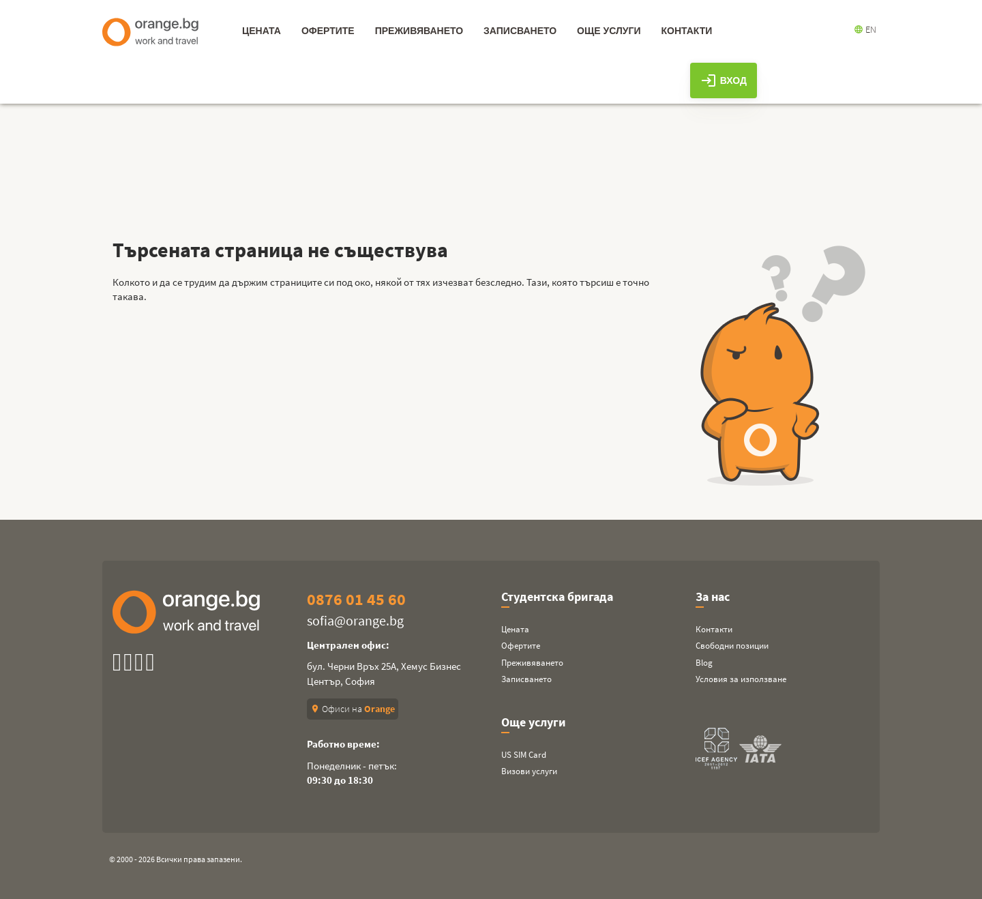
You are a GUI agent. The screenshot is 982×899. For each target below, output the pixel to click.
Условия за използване (741, 679)
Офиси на (352, 709)
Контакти (714, 629)
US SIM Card (523, 755)
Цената (515, 629)
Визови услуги (529, 771)
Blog (704, 662)
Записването (526, 679)
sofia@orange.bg (355, 620)
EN (865, 29)
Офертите (520, 645)
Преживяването (532, 662)
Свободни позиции (732, 645)
